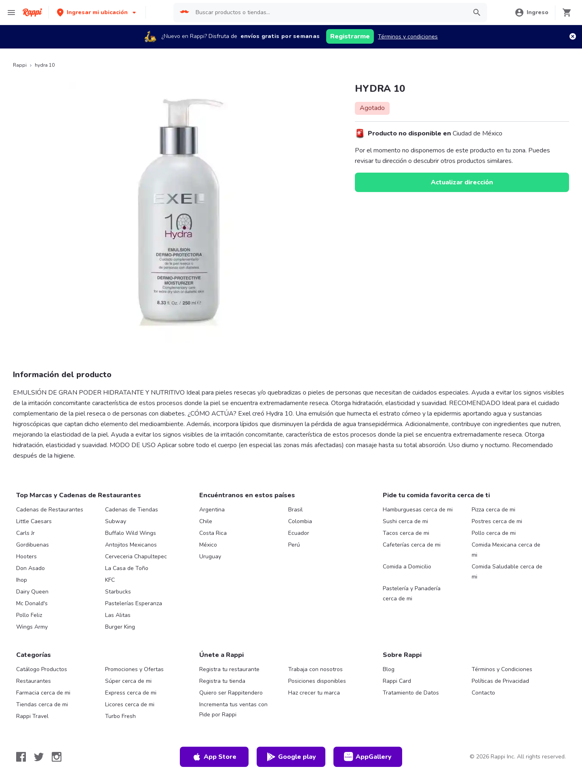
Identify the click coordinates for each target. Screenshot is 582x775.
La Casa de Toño (126, 568)
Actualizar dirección (462, 182)
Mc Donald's (32, 603)
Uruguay (210, 556)
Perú (294, 545)
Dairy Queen (32, 592)
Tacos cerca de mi (406, 533)
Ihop (21, 580)
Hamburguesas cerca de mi (418, 509)
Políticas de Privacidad (500, 681)
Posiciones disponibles (317, 681)
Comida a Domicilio (407, 566)
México (208, 545)
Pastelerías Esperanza (133, 603)
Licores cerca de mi (129, 704)
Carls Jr (25, 533)
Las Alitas (118, 615)
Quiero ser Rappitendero (231, 693)
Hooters (26, 556)
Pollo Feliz (29, 615)
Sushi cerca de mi (405, 521)
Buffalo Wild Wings (130, 533)
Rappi (20, 65)
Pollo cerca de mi (494, 533)
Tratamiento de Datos (411, 693)
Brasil (295, 509)
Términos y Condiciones (502, 669)
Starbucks (118, 592)
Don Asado (30, 568)
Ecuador (298, 533)
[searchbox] (328, 12)
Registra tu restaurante (229, 669)
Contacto (483, 693)
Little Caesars (34, 521)
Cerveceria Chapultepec (136, 556)
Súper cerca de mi (128, 681)
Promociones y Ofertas (134, 669)
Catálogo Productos (41, 669)
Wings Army (32, 627)
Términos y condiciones (408, 36)
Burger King (120, 627)
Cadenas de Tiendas (131, 509)
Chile (205, 521)
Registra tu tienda (222, 681)
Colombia (300, 521)
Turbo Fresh (120, 716)
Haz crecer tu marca (314, 693)
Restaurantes (33, 681)
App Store (214, 757)
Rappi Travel (32, 716)
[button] (97, 12)
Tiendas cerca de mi (42, 704)
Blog (388, 669)
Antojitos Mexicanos (131, 545)
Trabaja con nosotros (315, 669)
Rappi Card (397, 681)
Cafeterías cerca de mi (412, 545)
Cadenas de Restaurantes (49, 509)
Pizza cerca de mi (493, 509)
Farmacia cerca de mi (43, 693)
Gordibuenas (32, 545)
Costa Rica (213, 533)
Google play (291, 757)
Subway (115, 521)
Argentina (212, 509)
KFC (110, 580)
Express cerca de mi (130, 693)
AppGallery (368, 757)
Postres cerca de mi (497, 521)
